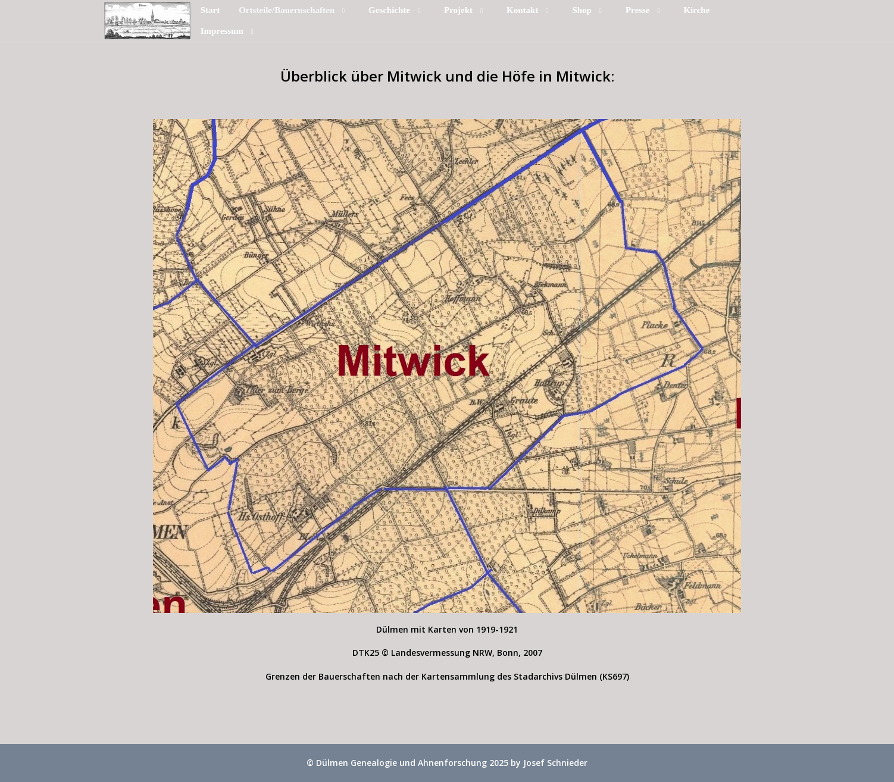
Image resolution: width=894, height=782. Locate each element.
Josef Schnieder (555, 762)
